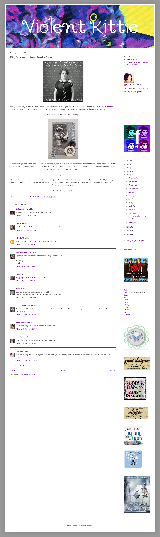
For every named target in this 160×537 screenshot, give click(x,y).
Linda (126, 302)
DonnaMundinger (22, 322)
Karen (126, 300)
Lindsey (19, 274)
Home (63, 370)
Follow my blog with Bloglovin (135, 241)
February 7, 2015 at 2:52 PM (26, 245)
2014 (128, 227)
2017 (128, 168)
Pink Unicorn (21, 351)
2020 (128, 161)
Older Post (112, 370)
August (131, 192)
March (131, 210)
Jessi (125, 297)
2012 (128, 234)
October (131, 185)
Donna (18, 289)
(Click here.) (69, 185)
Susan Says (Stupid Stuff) (25, 305)
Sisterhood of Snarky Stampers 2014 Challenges (137, 63)
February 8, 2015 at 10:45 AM (26, 266)
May (130, 203)
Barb (125, 290)
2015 (128, 175)
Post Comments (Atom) (28, 375)
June (130, 199)
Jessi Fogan (20, 337)
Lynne (126, 307)
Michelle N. (20, 238)
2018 (128, 164)
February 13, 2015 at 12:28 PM (26, 360)
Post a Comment (19, 365)
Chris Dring (20, 224)
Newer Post (15, 370)
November (132, 181)
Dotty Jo (127, 314)
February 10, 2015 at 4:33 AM (26, 315)
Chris (126, 292)
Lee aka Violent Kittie (134, 85)
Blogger (89, 526)
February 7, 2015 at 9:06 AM (26, 216)
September (132, 188)
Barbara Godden (22, 209)
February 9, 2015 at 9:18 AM (26, 298)
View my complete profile (133, 92)
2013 (128, 231)
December (132, 178)
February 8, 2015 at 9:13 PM (26, 281)
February (131, 213)
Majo (126, 312)
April (130, 206)
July (130, 196)
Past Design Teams (132, 59)
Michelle (127, 310)
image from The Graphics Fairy (30, 164)
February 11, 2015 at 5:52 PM (26, 343)
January (131, 223)
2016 (128, 171)
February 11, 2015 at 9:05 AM (26, 329)
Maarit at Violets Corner (25, 252)
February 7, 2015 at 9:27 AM (26, 230)
